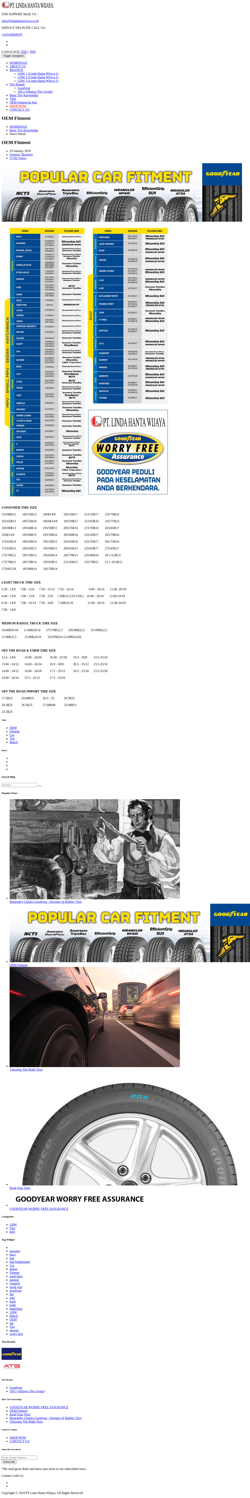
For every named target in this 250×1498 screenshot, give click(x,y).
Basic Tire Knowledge (24, 95)
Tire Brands (17, 84)
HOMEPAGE (18, 62)
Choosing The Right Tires (26, 1069)
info (12, 1298)
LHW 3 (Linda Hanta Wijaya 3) (38, 80)
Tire (12, 738)
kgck (13, 1301)
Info (12, 1231)
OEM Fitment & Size (23, 102)
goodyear (16, 1290)
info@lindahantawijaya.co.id (20, 21)
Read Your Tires (20, 1188)
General (15, 154)
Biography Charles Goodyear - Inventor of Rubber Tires (46, 901)
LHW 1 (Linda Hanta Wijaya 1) (38, 73)
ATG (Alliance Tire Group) (35, 91)
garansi (14, 1280)
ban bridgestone (20, 1262)
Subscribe (9, 1461)
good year (16, 1287)
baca (12, 1254)
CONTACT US (19, 109)
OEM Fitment (18, 965)
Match (14, 742)
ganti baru (16, 1276)
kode (13, 1305)
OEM (13, 727)
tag (12, 1323)
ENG (24, 51)
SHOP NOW (18, 106)
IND (32, 51)
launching (16, 1308)
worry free (16, 1334)
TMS (13, 99)
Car (12, 735)
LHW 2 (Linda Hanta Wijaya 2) (38, 77)
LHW (13, 1224)
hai (12, 1294)
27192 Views (18, 158)
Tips (12, 1228)
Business (27, 154)
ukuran (14, 1330)
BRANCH (16, 70)
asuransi (15, 1251)
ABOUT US (17, 66)
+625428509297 (12, 34)
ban (12, 1258)
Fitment (15, 731)
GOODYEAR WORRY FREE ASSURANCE (39, 1208)
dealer (13, 1269)
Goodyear (24, 88)
